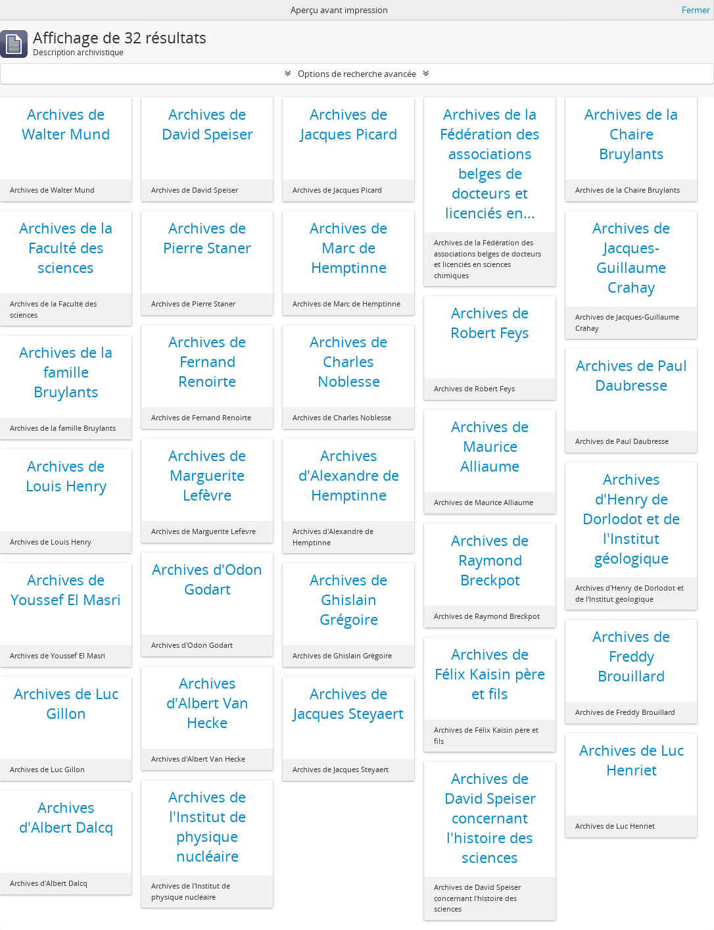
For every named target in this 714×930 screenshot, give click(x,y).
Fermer (696, 10)
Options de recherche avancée (357, 74)
